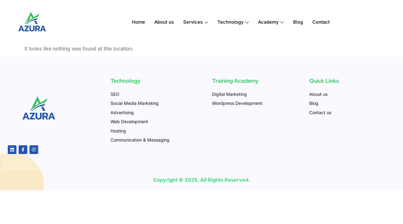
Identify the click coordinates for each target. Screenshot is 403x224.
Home (137, 22)
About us (163, 22)
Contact (322, 22)
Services (195, 22)
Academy (271, 22)
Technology (233, 22)
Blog (299, 22)
